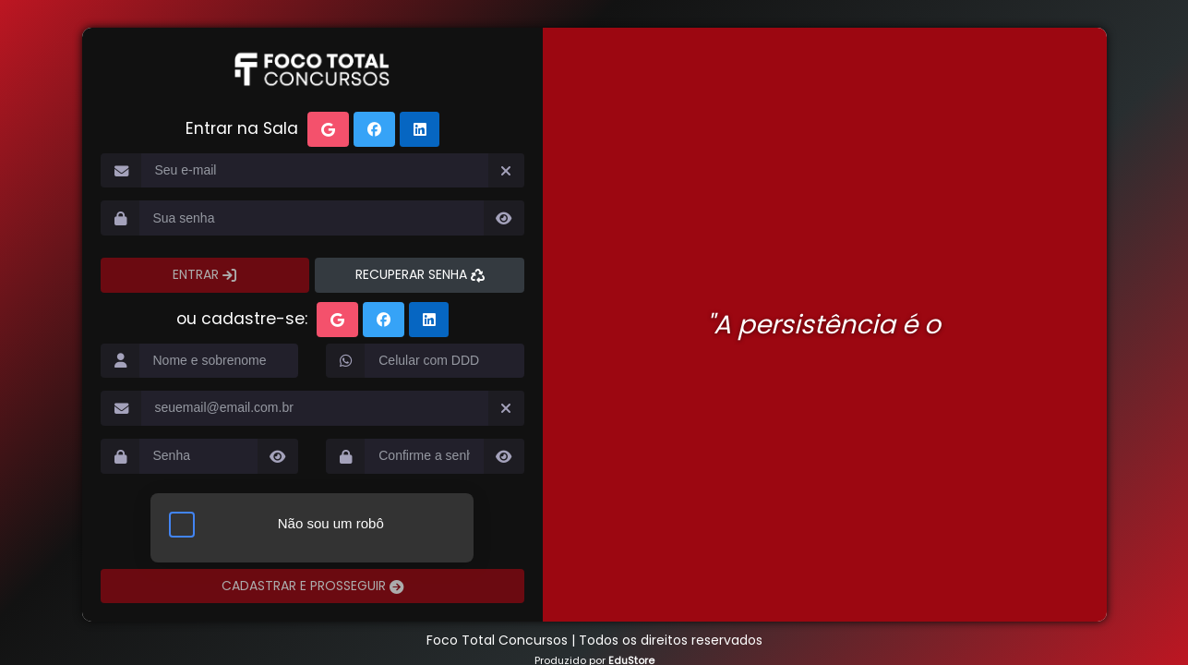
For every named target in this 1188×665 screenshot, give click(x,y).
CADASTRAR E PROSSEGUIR (306, 585)
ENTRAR (197, 274)
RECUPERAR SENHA (413, 274)
